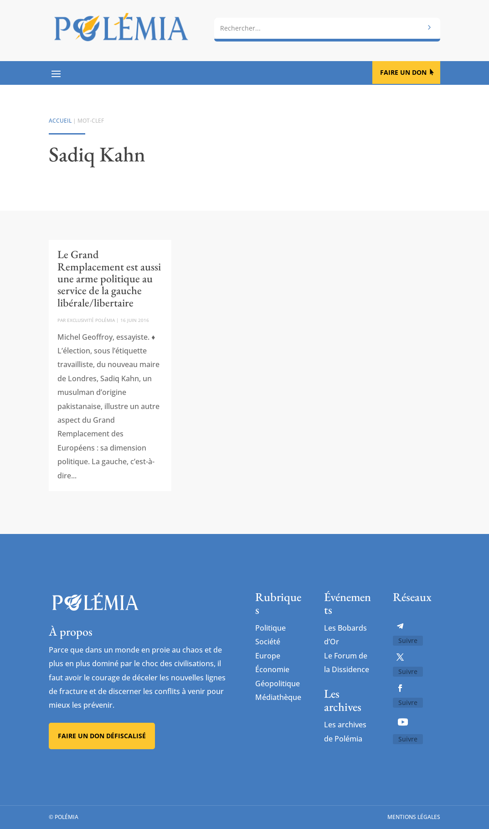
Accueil (60, 120)
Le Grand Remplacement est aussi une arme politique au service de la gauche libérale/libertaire (109, 278)
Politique (270, 628)
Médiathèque (278, 697)
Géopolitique (277, 684)
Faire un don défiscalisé (102, 735)
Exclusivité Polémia (91, 320)
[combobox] (327, 27)
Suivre (407, 640)
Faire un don (403, 72)
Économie (272, 669)
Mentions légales (413, 817)
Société (267, 642)
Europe (267, 656)
